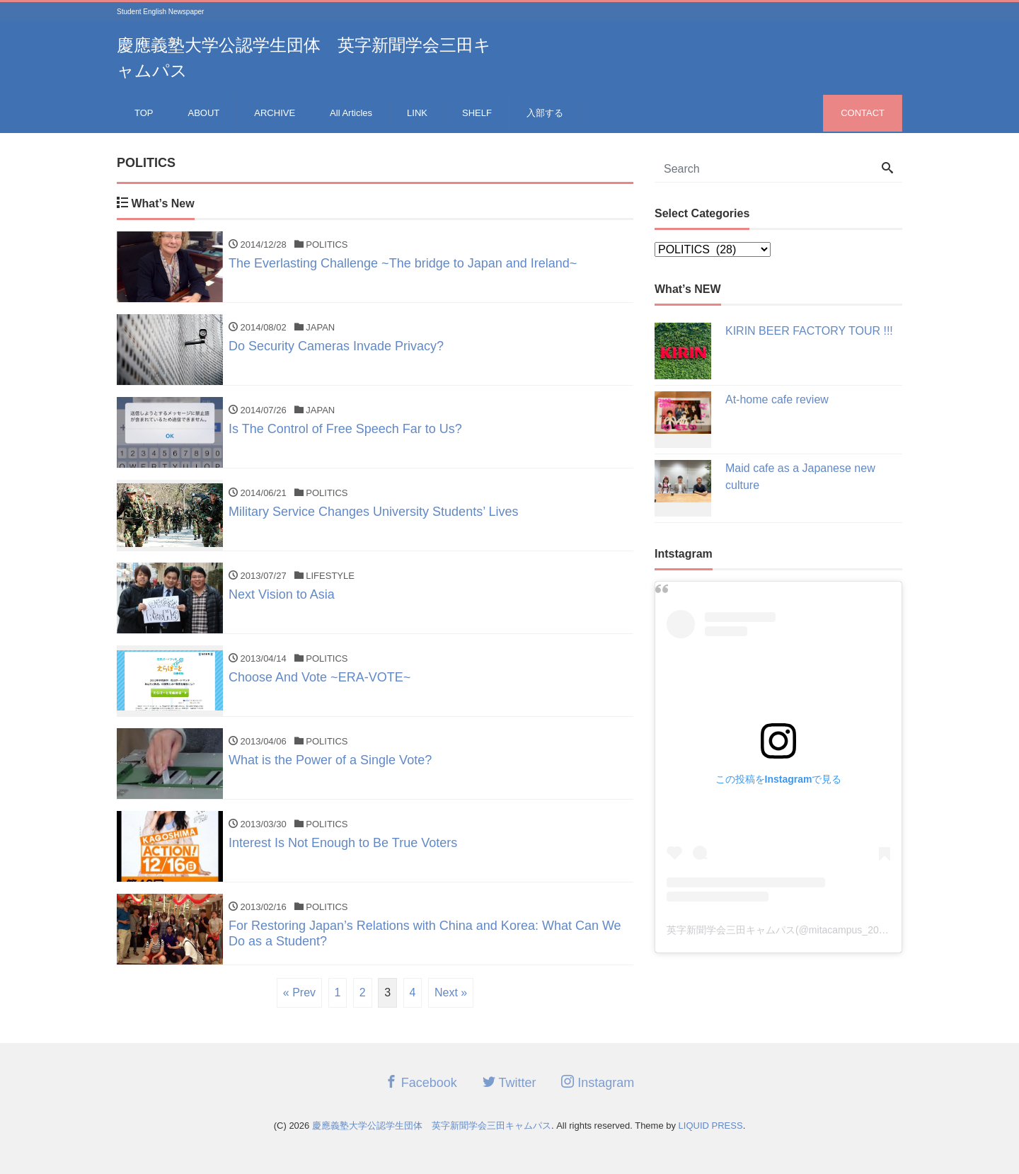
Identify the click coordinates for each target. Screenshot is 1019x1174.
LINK (417, 113)
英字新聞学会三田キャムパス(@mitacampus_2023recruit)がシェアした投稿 (833, 930)
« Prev (299, 992)
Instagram (597, 1082)
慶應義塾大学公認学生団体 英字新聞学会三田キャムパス (431, 1125)
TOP (144, 113)
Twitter (509, 1082)
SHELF (477, 113)
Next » (450, 992)
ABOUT (204, 113)
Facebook (421, 1082)
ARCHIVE (274, 113)
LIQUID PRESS (711, 1125)
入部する (544, 113)
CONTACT (863, 113)
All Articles (351, 113)
